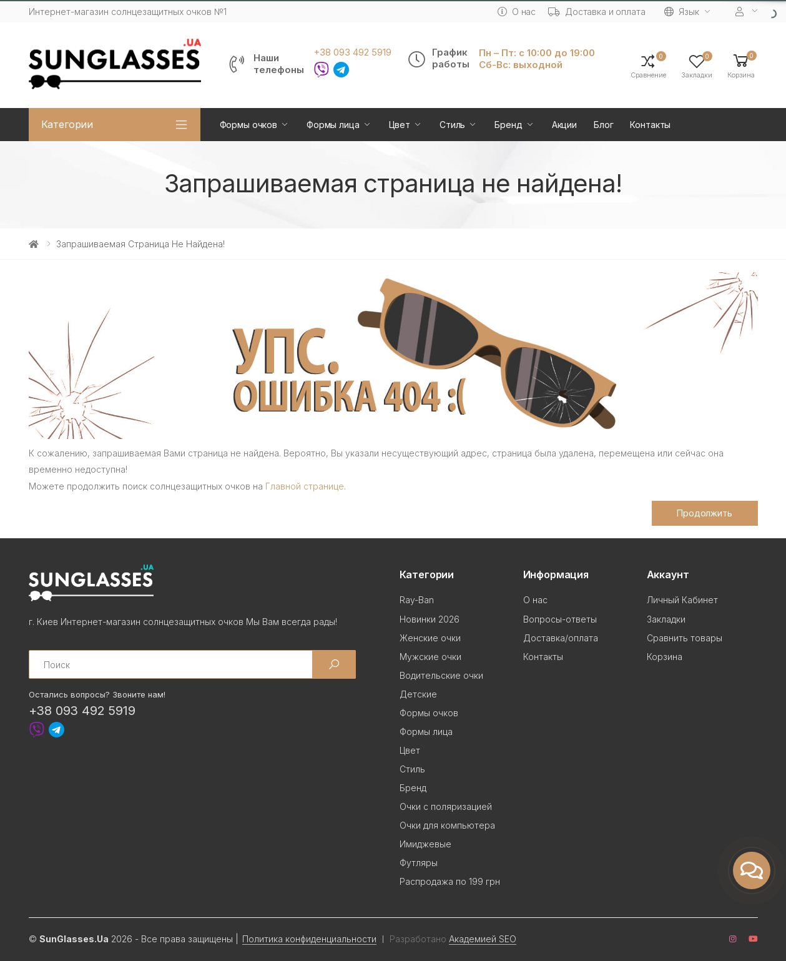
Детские (418, 694)
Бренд (508, 124)
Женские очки (430, 638)
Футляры (419, 862)
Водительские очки (441, 675)
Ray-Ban (417, 599)
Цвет (399, 124)
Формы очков (248, 124)
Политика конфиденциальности (309, 939)
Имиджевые (425, 844)
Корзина (664, 656)
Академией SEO (482, 939)
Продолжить (704, 513)
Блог (603, 124)
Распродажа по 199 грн (450, 881)
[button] (741, 65)
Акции (564, 124)
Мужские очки (430, 656)
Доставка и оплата (597, 11)
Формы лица (333, 124)
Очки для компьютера (447, 825)
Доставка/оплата (560, 638)
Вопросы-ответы (560, 619)
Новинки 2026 (429, 619)
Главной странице (304, 486)
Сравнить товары (684, 638)
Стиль (452, 124)
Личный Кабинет (682, 599)
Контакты (650, 124)
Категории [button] (67, 124)
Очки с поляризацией (446, 806)
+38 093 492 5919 (352, 52)
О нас (517, 11)
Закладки (666, 619)
